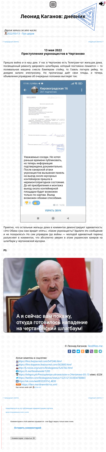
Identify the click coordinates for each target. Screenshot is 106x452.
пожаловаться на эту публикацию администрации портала (29, 408)
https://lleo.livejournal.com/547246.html (40, 361)
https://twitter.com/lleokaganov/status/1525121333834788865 (52, 377)
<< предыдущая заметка (10, 42)
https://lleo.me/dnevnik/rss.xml (39, 384)
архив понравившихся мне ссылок (17, 412)
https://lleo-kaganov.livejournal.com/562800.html (44, 364)
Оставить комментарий (27, 427)
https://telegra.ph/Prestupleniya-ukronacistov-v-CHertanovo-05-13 (53, 374)
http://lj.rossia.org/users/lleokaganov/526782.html (45, 367)
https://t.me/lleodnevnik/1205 (34, 371)
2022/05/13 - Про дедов (20, 33)
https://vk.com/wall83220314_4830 (37, 381)
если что (37, 387)
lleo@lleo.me (95, 346)
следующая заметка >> (96, 42)
